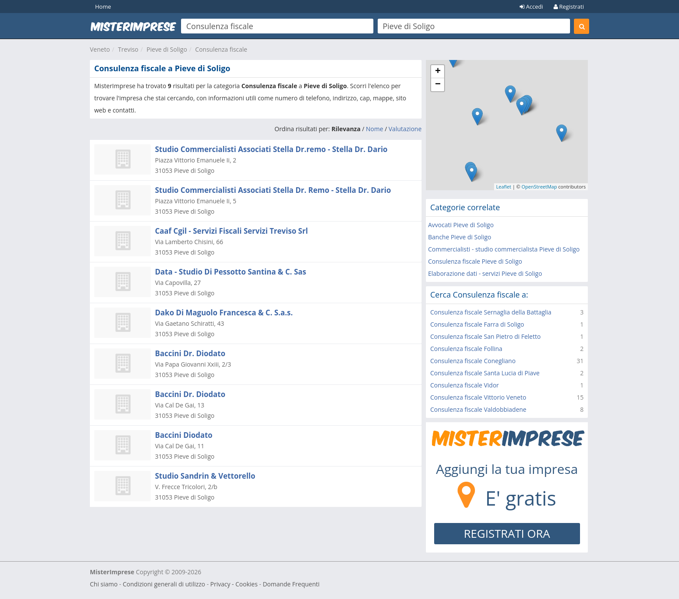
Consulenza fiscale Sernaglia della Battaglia (490, 312)
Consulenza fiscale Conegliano (473, 361)
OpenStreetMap (539, 186)
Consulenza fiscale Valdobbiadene (478, 409)
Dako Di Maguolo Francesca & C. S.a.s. (224, 313)
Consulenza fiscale (221, 49)
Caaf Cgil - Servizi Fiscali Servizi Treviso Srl (231, 231)
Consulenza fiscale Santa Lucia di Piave (485, 373)
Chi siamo (104, 584)
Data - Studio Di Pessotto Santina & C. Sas (230, 272)
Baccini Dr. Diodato (190, 353)
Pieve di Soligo (167, 49)
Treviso (128, 49)
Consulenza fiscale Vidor (464, 385)
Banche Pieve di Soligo (459, 237)
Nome (374, 129)
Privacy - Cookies (233, 584)
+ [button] (438, 71)
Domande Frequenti (291, 584)
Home (103, 6)
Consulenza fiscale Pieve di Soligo (475, 261)
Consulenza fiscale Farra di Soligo (477, 324)
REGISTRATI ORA (507, 533)
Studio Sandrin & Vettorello (205, 476)
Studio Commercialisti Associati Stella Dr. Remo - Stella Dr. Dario (273, 190)
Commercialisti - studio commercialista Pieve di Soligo (504, 249)
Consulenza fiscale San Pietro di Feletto (485, 336)
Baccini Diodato (183, 435)
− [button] (438, 84)
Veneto (100, 49)
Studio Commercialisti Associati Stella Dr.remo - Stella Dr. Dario (271, 149)
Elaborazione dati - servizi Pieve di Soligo (485, 273)
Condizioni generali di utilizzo (164, 584)
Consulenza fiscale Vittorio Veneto (478, 397)
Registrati (569, 6)
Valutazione (405, 129)
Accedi (531, 6)
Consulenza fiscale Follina (466, 348)
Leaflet (503, 186)
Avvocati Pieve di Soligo (461, 225)
